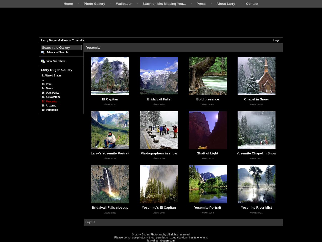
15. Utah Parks (50, 92)
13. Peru (47, 84)
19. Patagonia (50, 110)
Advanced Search (57, 52)
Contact (252, 4)
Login (276, 40)
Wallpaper (124, 4)
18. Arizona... (49, 105)
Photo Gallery (94, 4)
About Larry (226, 4)
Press (201, 4)
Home (68, 4)
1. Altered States (51, 75)
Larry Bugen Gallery (54, 40)
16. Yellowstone (51, 97)
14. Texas (47, 88)
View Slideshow (56, 61)
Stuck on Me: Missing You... (164, 4)
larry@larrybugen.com (161, 240)
